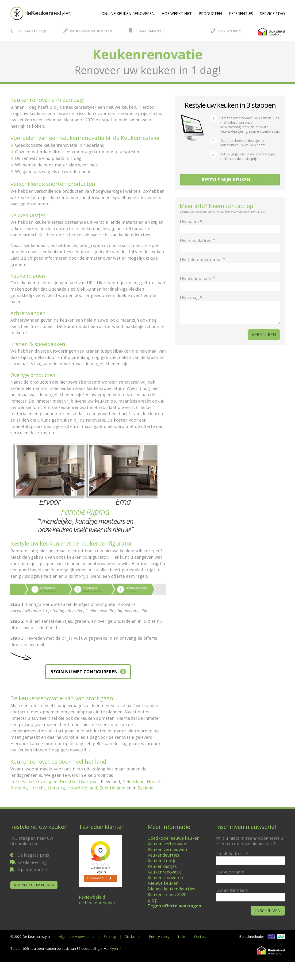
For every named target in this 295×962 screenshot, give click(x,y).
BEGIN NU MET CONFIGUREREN (84, 671)
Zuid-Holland (112, 788)
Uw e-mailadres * (230, 244)
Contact (200, 936)
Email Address (232, 853)
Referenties (241, 13)
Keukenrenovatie (165, 872)
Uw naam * (230, 225)
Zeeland (145, 788)
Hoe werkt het (177, 13)
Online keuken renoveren (128, 13)
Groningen (46, 781)
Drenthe (68, 781)
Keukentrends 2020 (167, 894)
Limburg (56, 788)
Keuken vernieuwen (167, 849)
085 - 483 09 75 (226, 31)
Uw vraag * (230, 310)
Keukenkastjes (162, 866)
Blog (152, 900)
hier (51, 235)
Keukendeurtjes (163, 855)
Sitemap (110, 936)
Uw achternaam (232, 890)
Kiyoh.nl (115, 948)
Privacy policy (159, 936)
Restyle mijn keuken (226, 179)
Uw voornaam (230, 872)
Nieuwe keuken (163, 883)
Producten (210, 13)
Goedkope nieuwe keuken (173, 838)
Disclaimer (133, 936)
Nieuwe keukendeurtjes (171, 889)
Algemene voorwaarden (77, 936)
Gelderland (134, 781)
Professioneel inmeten (87, 31)
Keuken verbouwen (167, 844)
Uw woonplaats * (230, 282)
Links (182, 936)
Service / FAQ (272, 13)
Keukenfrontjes (163, 860)
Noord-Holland (82, 788)
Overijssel (89, 781)
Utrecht (37, 788)
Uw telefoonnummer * (230, 263)
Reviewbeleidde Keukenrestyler (97, 899)
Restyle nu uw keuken (34, 885)
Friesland (24, 781)
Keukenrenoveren (165, 877)
